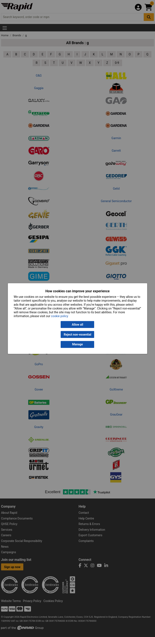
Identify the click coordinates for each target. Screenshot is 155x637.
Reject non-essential (77, 334)
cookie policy (59, 316)
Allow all (77, 324)
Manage (77, 344)
